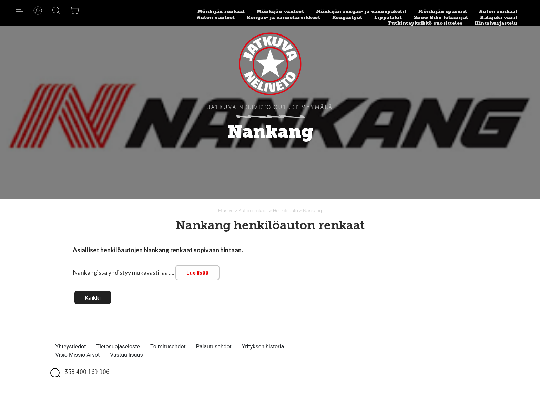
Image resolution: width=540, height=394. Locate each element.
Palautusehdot (214, 346)
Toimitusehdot (168, 346)
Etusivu (226, 210)
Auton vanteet (216, 17)
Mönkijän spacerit (442, 11)
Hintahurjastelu (496, 23)
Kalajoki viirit (499, 17)
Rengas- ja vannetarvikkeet (283, 17)
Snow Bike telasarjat (441, 17)
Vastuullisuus (126, 355)
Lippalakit (388, 17)
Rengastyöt (347, 17)
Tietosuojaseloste (118, 346)
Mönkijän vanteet (280, 11)
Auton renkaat (498, 11)
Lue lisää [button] (197, 272)
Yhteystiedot (70, 346)
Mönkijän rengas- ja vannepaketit (361, 11)
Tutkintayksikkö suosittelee (425, 23)
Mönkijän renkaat (221, 11)
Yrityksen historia (263, 346)
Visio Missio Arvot (77, 355)
